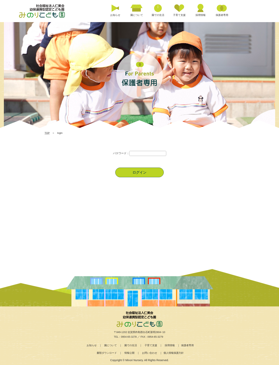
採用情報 (170, 345)
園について (110, 345)
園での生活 (130, 345)
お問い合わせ (149, 352)
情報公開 (129, 352)
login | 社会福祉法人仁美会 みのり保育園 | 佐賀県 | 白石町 (46, 11)
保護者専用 (187, 345)
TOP (47, 132)
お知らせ (92, 345)
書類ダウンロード (107, 352)
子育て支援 (151, 345)
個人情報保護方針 (174, 352)
